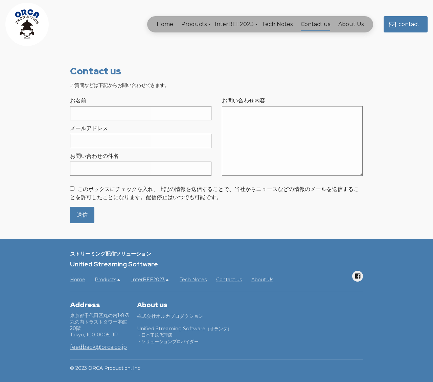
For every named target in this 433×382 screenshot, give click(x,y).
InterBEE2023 (228, 24)
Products (188, 24)
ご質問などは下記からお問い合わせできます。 (119, 85)
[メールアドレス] (140, 141)
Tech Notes (271, 24)
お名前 (78, 100)
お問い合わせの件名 (94, 156)
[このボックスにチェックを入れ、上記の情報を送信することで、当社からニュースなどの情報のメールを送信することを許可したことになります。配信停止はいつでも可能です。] (72, 188)
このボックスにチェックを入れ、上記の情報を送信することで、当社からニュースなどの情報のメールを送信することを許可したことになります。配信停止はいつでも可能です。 (214, 193)
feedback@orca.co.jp (98, 347)
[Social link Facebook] (357, 276)
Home (159, 24)
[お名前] (140, 113)
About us (152, 305)
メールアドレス (89, 128)
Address (85, 304)
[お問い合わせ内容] (292, 141)
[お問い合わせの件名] (140, 169)
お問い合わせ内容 (243, 100)
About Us (345, 24)
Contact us (310, 24)
